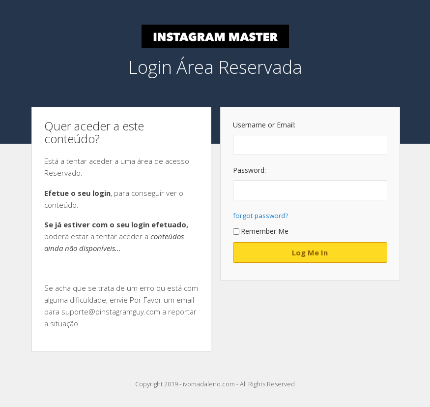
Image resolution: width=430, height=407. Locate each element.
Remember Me (260, 231)
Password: (249, 170)
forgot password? (260, 215)
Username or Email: (264, 124)
